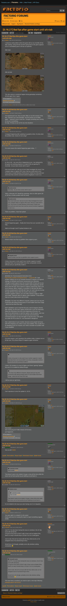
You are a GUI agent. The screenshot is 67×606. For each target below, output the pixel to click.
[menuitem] (14, 21)
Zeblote (49, 36)
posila (49, 156)
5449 (52, 162)
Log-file (4, 455)
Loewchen (50, 443)
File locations (10, 455)
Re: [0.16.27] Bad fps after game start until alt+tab (14, 270)
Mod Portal (27, 2)
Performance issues (28, 455)
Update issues (37, 455)
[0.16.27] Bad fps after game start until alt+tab (27, 29)
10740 (52, 450)
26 (51, 115)
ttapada (49, 109)
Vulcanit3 (50, 523)
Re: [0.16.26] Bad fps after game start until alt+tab (14, 110)
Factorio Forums (16, 15)
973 (52, 42)
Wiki (21, 2)
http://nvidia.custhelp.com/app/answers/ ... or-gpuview (20, 277)
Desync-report (18, 455)
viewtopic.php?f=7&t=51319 (13, 582)
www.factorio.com (8, 18)
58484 (14, 450)
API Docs (36, 2)
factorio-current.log (8, 100)
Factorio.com (5, 2)
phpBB (29, 600)
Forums (15, 2)
